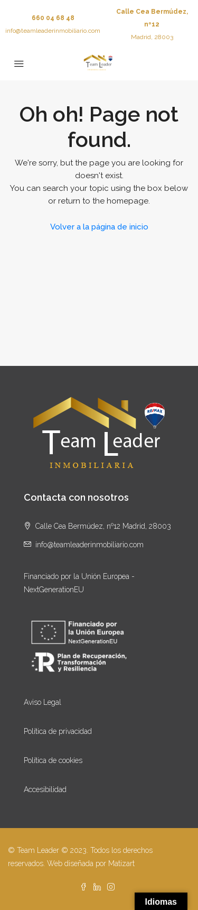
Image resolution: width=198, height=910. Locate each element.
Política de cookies (53, 760)
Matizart (121, 863)
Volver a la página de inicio (99, 227)
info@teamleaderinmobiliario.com (52, 30)
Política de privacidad (58, 731)
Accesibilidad (45, 789)
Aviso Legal (42, 702)
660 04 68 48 (53, 18)
